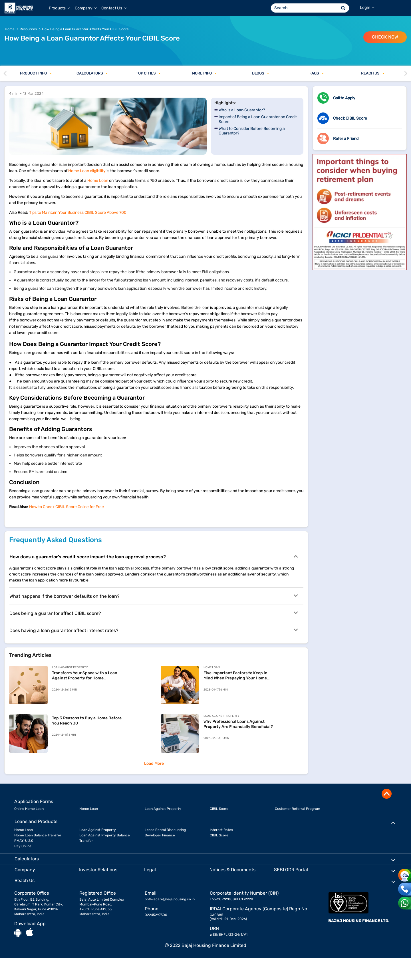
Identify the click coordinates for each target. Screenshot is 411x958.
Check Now (385, 37)
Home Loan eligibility (87, 170)
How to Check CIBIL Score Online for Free (67, 506)
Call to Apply (344, 98)
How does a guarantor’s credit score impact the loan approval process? (153, 556)
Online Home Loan (29, 809)
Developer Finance (160, 835)
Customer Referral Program (297, 809)
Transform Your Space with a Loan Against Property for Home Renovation (84, 676)
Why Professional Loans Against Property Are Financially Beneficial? (238, 724)
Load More (154, 763)
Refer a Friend (345, 138)
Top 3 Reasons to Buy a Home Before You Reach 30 (87, 721)
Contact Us (113, 8)
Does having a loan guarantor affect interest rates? (153, 630)
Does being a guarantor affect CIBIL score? (153, 613)
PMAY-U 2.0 (23, 841)
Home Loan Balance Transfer (37, 835)
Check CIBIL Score (350, 118)
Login (367, 7)
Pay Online (22, 846)
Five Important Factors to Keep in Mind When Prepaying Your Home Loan (235, 676)
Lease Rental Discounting (165, 830)
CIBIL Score (219, 809)
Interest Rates (221, 830)
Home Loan (97, 180)
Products (59, 8)
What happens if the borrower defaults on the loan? (153, 596)
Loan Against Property (163, 809)
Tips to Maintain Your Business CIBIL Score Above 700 (77, 212)
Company (86, 8)
